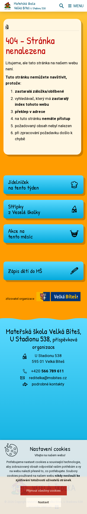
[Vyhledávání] (61, 5)
